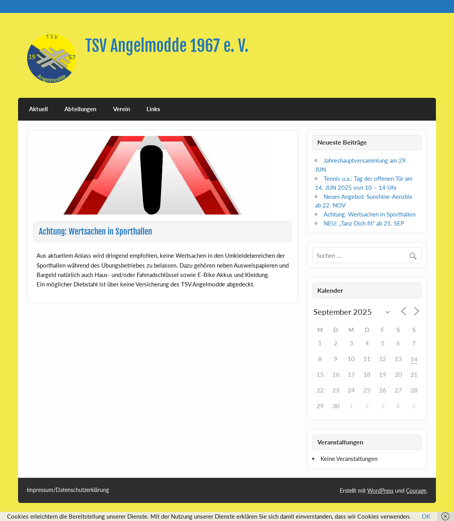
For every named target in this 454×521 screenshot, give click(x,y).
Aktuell (38, 108)
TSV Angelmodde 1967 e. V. (167, 46)
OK (426, 516)
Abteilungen (80, 108)
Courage (416, 490)
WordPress (380, 490)
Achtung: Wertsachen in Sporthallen (370, 214)
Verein (121, 108)
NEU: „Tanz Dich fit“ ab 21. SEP (364, 223)
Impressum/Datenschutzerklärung (68, 490)
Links (153, 108)
